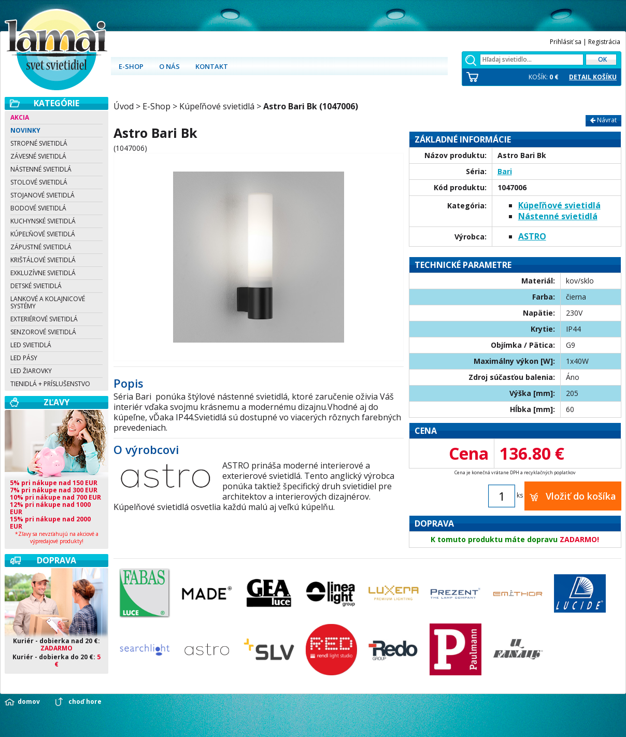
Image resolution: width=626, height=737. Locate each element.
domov (29, 702)
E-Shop (156, 106)
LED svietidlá (30, 345)
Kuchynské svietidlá (43, 221)
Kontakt (211, 66)
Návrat (603, 120)
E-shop (131, 66)
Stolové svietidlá (38, 182)
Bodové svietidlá (38, 208)
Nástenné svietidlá (41, 169)
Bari (504, 171)
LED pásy (23, 357)
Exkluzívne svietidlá (43, 272)
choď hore (85, 702)
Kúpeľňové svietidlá (42, 234)
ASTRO (532, 236)
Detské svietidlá (36, 285)
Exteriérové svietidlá (44, 319)
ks (520, 495)
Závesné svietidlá (38, 156)
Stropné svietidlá (38, 143)
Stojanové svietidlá (42, 195)
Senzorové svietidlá (43, 332)
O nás (169, 66)
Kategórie (56, 103)
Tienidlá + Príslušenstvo (50, 383)
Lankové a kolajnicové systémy (47, 302)
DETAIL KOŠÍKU (593, 77)
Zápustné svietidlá (41, 247)
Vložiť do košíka (573, 496)
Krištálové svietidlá (43, 260)
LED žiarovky (31, 370)
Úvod (123, 106)
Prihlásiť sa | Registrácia (585, 41)
